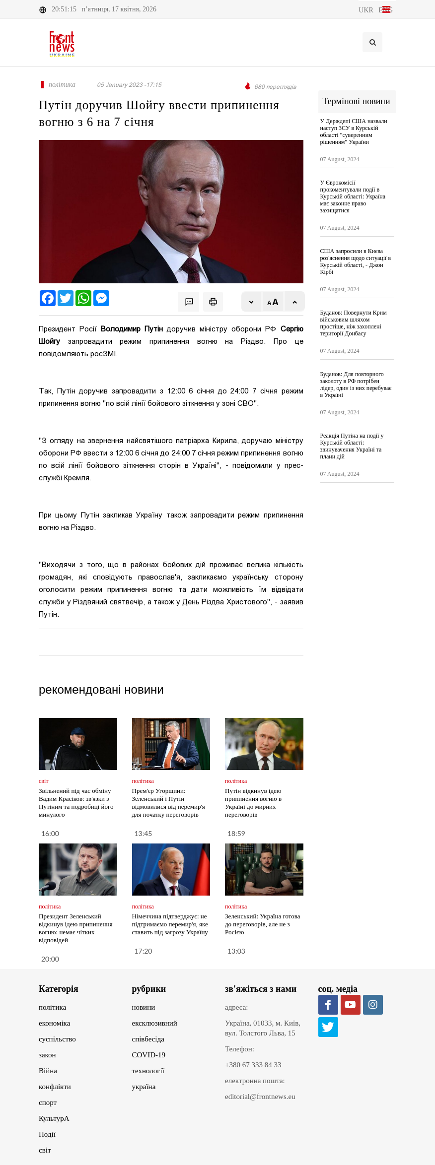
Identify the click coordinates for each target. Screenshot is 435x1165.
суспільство (57, 1039)
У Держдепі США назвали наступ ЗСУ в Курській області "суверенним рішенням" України (353, 131)
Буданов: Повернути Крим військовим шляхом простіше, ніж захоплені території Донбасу (353, 323)
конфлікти (55, 1087)
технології (148, 1071)
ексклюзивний (154, 1023)
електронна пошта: (255, 1081)
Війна (48, 1071)
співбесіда (148, 1039)
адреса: (236, 1007)
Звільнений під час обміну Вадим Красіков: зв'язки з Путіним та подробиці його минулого (76, 802)
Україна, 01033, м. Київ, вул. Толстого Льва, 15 (262, 1028)
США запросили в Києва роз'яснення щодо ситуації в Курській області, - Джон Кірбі (355, 261)
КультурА (54, 1118)
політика (52, 1007)
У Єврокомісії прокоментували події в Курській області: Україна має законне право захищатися (353, 196)
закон (47, 1055)
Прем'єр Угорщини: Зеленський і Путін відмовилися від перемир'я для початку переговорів (168, 802)
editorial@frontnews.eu (260, 1096)
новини (143, 1007)
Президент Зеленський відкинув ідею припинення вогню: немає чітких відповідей (75, 928)
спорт (48, 1102)
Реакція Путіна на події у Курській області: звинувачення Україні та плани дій (352, 446)
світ (45, 1150)
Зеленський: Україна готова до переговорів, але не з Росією (262, 924)
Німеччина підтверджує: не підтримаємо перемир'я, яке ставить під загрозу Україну (170, 924)
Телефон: (239, 1049)
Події (47, 1134)
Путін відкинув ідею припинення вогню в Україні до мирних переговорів (253, 802)
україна (144, 1087)
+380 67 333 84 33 (253, 1065)
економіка (54, 1023)
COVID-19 (149, 1055)
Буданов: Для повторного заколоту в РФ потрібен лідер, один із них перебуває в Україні (356, 384)
